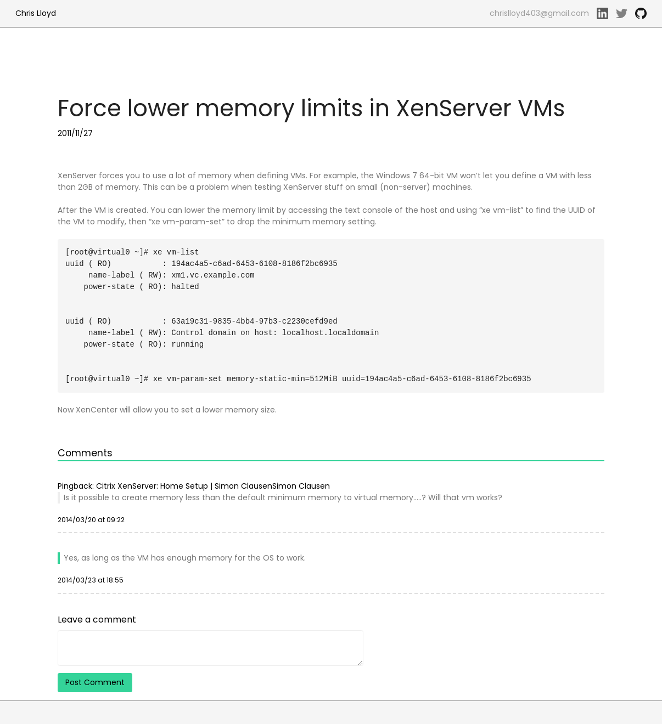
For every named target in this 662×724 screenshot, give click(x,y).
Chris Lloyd (35, 13)
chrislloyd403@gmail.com (539, 13)
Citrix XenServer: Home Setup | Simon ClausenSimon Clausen (213, 485)
